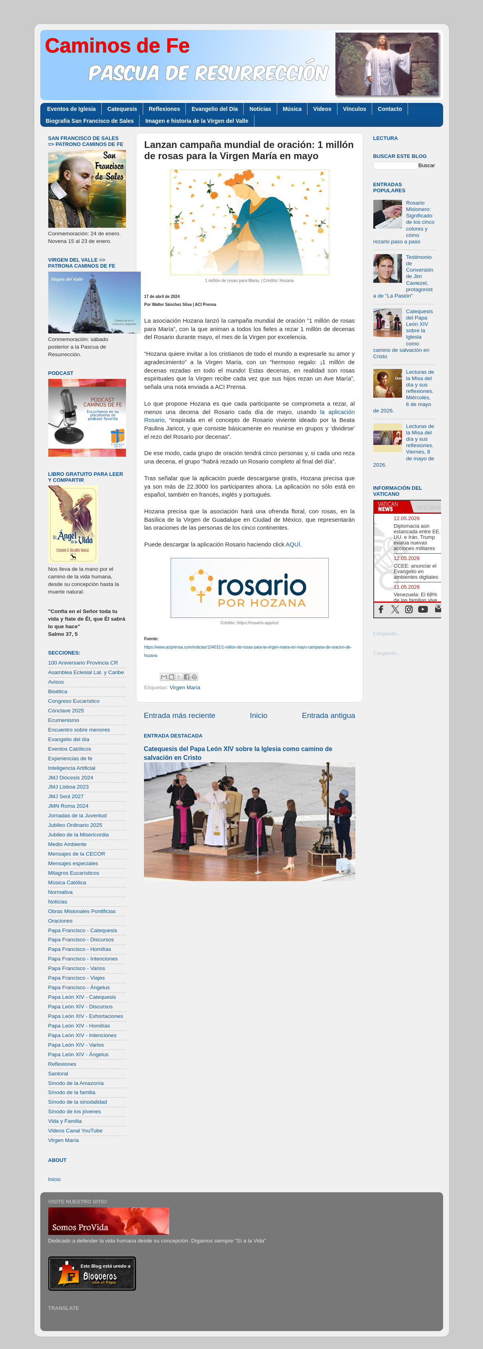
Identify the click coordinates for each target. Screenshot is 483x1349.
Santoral (58, 1074)
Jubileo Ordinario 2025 (75, 825)
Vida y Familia (65, 1121)
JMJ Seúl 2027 (66, 796)
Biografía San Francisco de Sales (90, 121)
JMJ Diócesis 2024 (70, 778)
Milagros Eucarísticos (73, 873)
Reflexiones (164, 109)
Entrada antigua (328, 715)
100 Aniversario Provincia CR (83, 663)
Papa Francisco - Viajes (76, 978)
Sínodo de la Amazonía (76, 1083)
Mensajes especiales (73, 863)
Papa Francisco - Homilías (79, 949)
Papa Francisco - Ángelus (79, 987)
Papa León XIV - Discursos (80, 1007)
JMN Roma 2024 (68, 806)
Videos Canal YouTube (75, 1131)
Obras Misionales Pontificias (82, 911)
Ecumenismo (63, 720)
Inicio (259, 715)
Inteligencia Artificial (72, 768)
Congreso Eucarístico (74, 701)
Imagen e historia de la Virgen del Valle (196, 121)
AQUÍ (293, 544)
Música (292, 109)
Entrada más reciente (180, 715)
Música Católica (67, 883)
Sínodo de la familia (72, 1092)
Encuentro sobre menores (79, 730)
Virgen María (185, 687)
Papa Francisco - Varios (76, 968)
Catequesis (122, 109)
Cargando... (387, 634)
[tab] (392, 507)
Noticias (260, 109)
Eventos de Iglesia (71, 109)
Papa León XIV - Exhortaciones (85, 1016)
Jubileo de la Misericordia (78, 835)
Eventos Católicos (69, 749)
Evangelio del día (69, 739)
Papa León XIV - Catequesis (82, 997)
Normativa (60, 892)
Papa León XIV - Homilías (79, 1026)
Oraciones (60, 921)
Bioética (57, 691)
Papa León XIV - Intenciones (82, 1035)
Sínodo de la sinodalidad (77, 1102)
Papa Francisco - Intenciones (83, 959)
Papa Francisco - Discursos (81, 940)
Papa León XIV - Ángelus (78, 1054)
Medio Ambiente (67, 844)
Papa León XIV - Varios (76, 1045)
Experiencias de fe (70, 758)
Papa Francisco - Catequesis (82, 930)
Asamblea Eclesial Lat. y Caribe (86, 672)
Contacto (390, 109)
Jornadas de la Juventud (77, 815)
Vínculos (354, 109)
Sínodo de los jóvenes (74, 1111)
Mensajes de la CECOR (76, 854)
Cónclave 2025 (66, 711)
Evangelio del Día (214, 109)
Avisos (56, 682)
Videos (322, 109)
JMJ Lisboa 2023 (68, 787)
